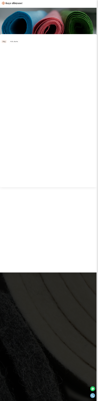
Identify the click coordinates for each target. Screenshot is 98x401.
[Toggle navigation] (93, 3)
